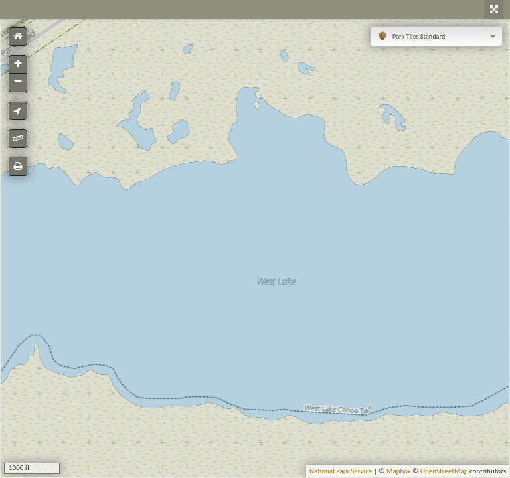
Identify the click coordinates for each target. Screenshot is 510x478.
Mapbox (398, 471)
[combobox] (436, 36)
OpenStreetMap (444, 471)
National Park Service (340, 471)
